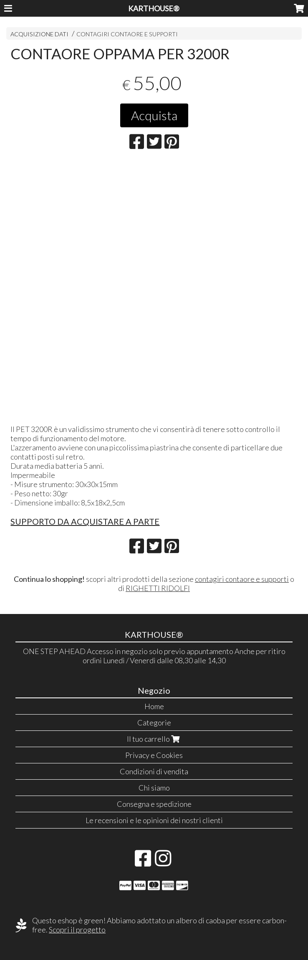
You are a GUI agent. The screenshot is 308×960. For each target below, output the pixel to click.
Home (154, 706)
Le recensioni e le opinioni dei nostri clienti (154, 820)
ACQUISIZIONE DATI (39, 34)
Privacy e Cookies (154, 755)
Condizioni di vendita (154, 771)
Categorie (154, 722)
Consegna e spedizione (154, 803)
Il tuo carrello (154, 738)
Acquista (154, 115)
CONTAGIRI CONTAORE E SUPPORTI (127, 34)
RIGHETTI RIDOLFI (158, 588)
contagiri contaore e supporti (242, 579)
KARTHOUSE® (153, 8)
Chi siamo (154, 787)
